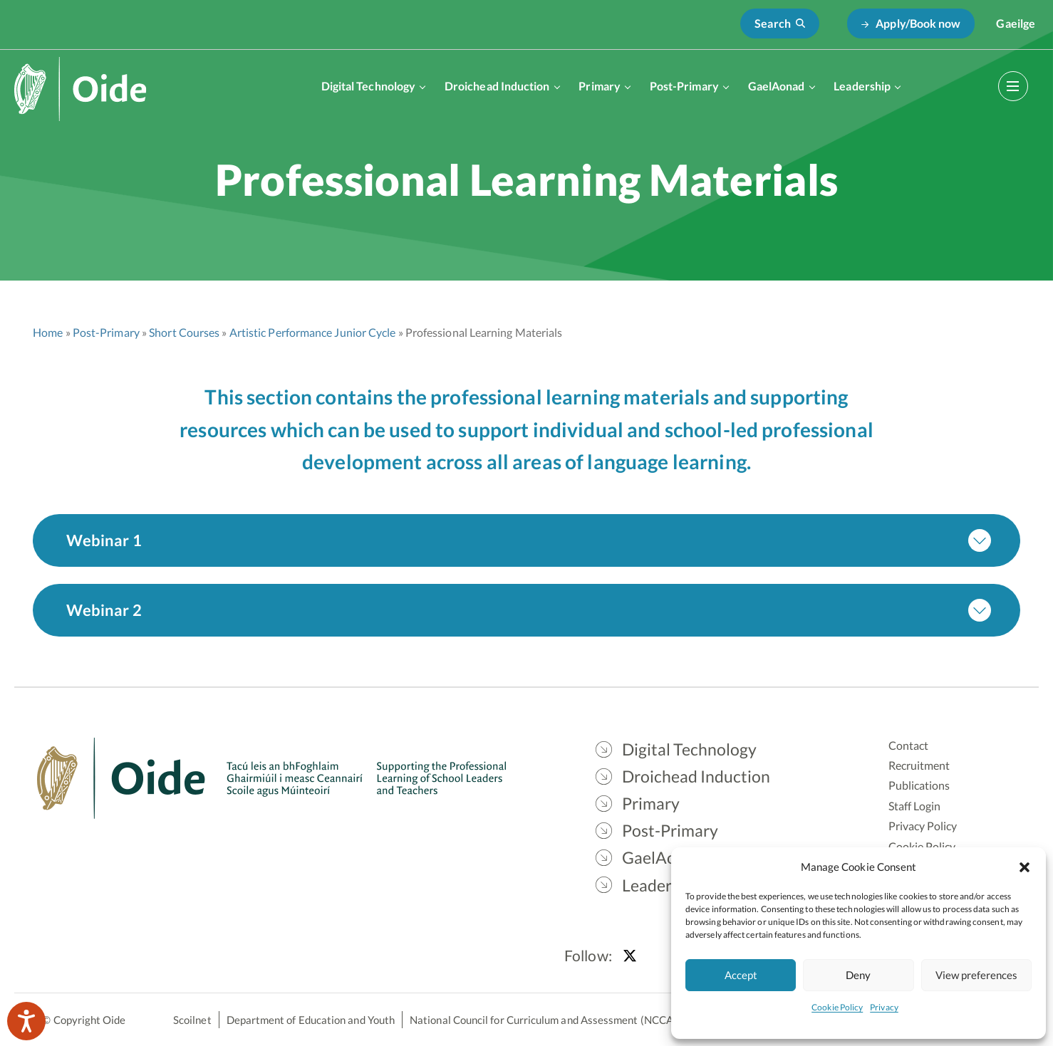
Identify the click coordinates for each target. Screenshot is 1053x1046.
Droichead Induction (497, 86)
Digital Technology (368, 86)
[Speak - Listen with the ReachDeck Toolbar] (26, 1021)
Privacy (884, 1007)
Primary (600, 86)
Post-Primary (684, 86)
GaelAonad (776, 86)
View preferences (976, 974)
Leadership (862, 86)
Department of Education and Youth (311, 1019)
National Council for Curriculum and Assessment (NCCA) (543, 1019)
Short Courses (184, 332)
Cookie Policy (837, 1007)
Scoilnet (192, 1019)
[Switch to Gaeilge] (1015, 23)
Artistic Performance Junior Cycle (312, 332)
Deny (858, 974)
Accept (741, 974)
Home (48, 332)
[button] (1024, 866)
